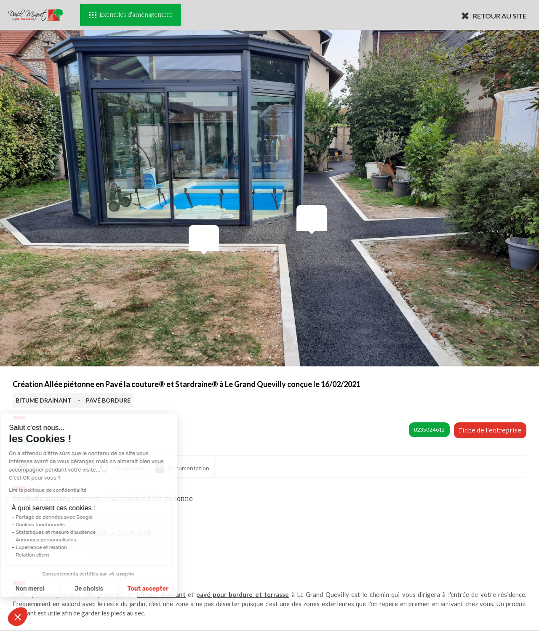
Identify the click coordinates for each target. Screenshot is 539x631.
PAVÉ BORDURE (108, 400)
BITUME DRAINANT (44, 400)
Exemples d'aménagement (130, 15)
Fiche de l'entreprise (490, 430)
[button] (18, 617)
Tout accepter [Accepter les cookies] (103, 588)
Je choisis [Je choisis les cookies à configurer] (44, 588)
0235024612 (429, 430)
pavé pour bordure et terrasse (242, 594)
